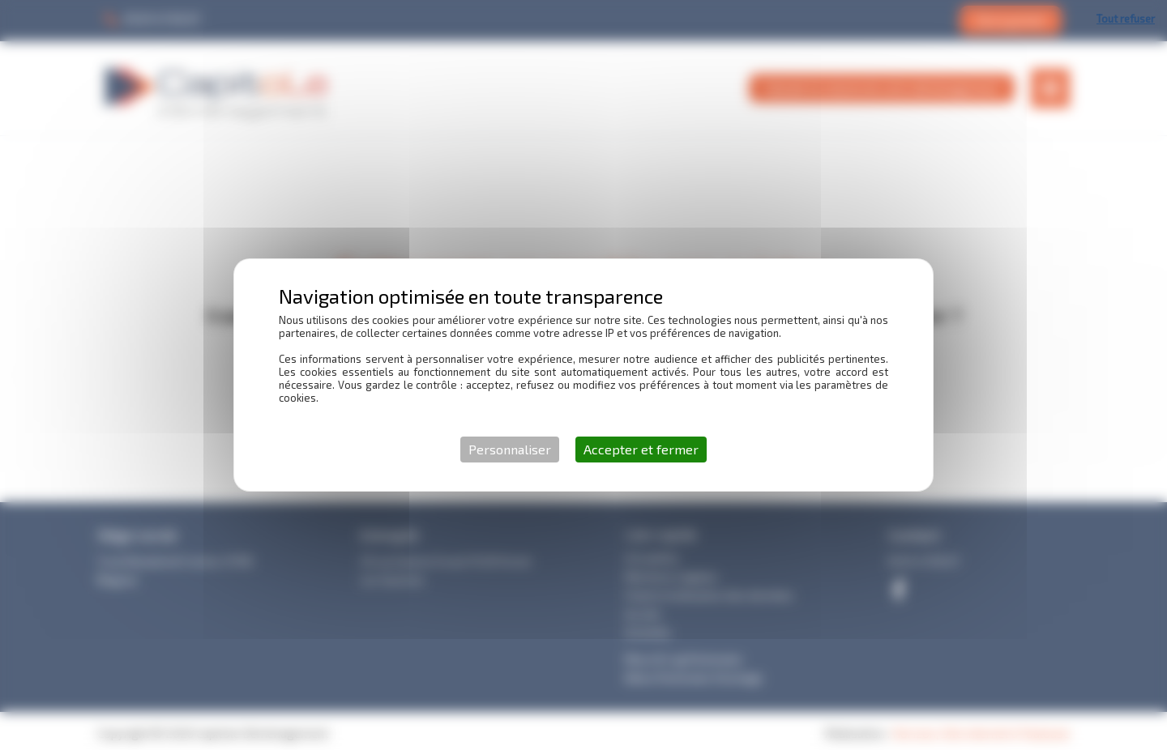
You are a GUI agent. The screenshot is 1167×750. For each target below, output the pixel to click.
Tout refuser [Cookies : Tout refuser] (1125, 18)
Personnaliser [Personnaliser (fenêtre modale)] (509, 449)
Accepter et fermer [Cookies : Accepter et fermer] (641, 449)
